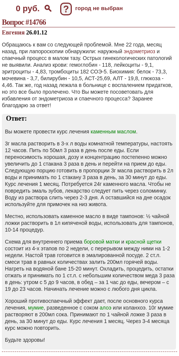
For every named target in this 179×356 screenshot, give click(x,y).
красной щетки (143, 242)
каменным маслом (113, 132)
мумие (36, 308)
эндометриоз (139, 51)
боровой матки (102, 242)
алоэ (105, 308)
